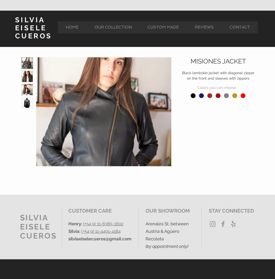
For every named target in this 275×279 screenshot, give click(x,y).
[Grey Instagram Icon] (213, 224)
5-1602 (116, 223)
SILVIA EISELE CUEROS (33, 28)
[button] (113, 27)
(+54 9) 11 (92, 223)
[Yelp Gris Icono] (233, 224)
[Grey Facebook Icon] (223, 224)
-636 (105, 223)
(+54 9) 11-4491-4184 (101, 231)
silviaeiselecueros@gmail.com (100, 238)
